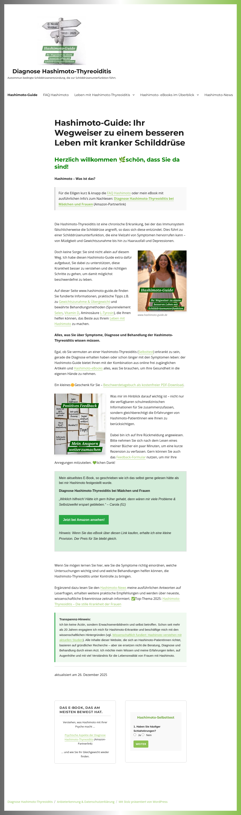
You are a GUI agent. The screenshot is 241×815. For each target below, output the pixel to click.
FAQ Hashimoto (56, 95)
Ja (137, 735)
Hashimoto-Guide (22, 95)
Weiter (141, 744)
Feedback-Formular (131, 457)
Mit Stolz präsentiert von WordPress (143, 802)
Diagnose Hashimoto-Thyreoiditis (61, 71)
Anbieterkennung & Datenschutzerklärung (86, 802)
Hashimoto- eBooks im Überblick (167, 95)
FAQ (110, 193)
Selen (58, 313)
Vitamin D (71, 313)
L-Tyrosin (107, 313)
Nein (147, 735)
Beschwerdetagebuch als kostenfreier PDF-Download (143, 385)
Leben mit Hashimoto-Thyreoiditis (102, 95)
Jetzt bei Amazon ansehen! (84, 519)
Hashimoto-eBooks (88, 368)
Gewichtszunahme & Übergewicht (84, 301)
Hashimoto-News (218, 95)
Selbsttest (146, 352)
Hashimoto (122, 193)
